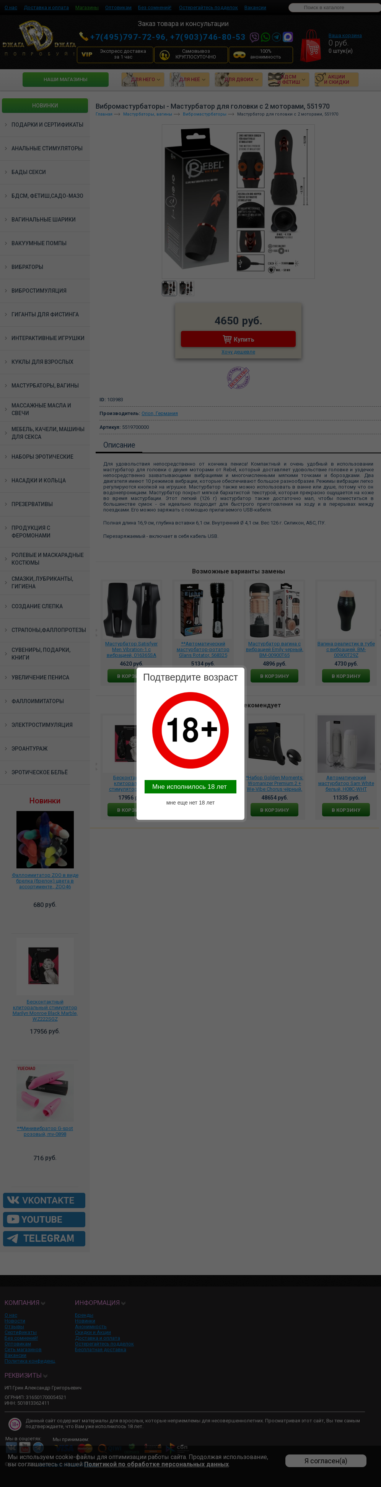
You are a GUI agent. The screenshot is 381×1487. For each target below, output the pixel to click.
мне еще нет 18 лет (190, 803)
